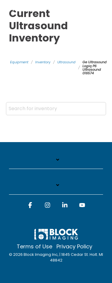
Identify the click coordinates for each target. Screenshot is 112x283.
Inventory (42, 62)
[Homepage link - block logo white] (56, 237)
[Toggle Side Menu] (104, 3)
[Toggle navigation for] (56, 163)
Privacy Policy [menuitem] (74, 246)
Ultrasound (66, 62)
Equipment (19, 62)
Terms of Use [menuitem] (34, 246)
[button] (30, 208)
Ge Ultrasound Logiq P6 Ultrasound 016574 (94, 68)
